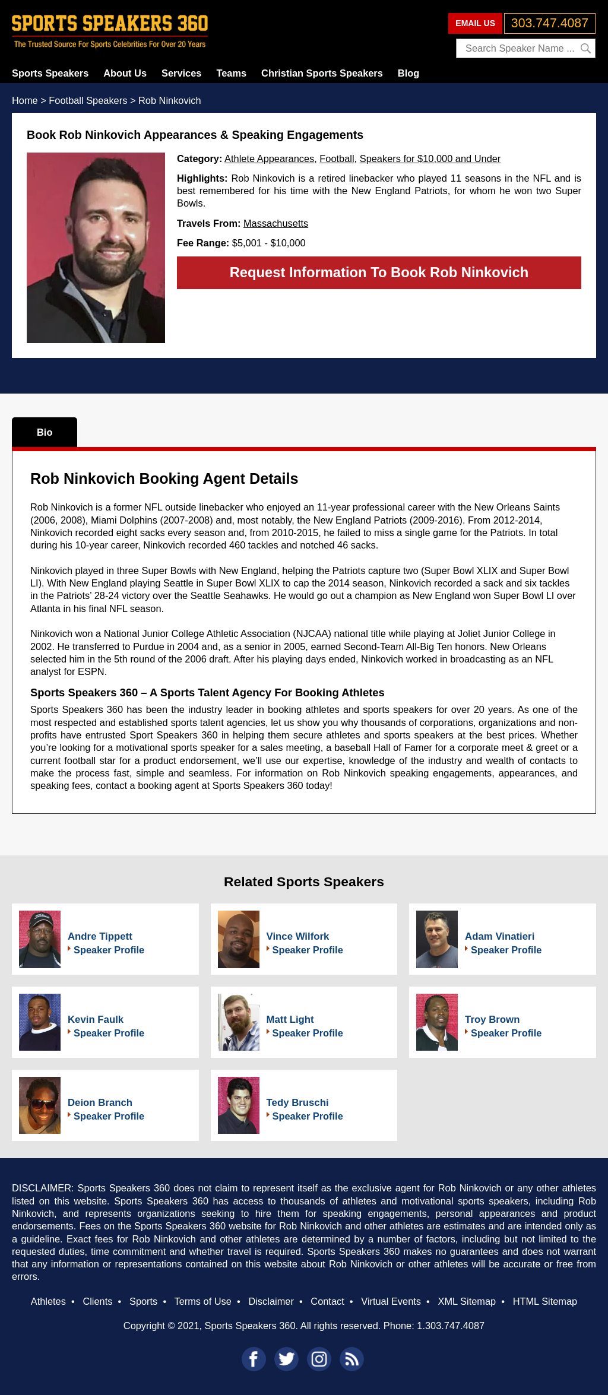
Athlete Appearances (269, 158)
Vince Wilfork (298, 936)
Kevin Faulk (96, 1019)
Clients (97, 1301)
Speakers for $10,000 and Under (430, 158)
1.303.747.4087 (450, 1325)
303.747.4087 (549, 23)
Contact (327, 1301)
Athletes (48, 1301)
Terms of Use (202, 1301)
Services (181, 73)
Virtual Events (391, 1301)
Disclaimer (270, 1301)
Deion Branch (100, 1102)
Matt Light (290, 1019)
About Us (125, 73)
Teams (231, 73)
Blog (408, 73)
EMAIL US (475, 23)
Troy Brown (492, 1019)
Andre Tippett (100, 936)
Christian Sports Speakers (322, 73)
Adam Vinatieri (499, 936)
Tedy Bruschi (298, 1102)
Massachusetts (275, 223)
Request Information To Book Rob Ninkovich (379, 272)
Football (336, 158)
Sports (143, 1301)
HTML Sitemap (545, 1301)
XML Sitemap (467, 1301)
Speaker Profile (109, 949)
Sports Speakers (50, 73)
